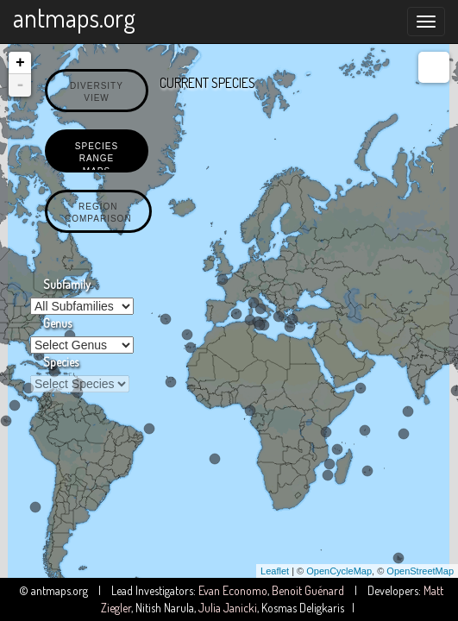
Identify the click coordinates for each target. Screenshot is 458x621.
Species (60, 361)
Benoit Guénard (308, 590)
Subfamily (67, 284)
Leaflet (274, 571)
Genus (57, 323)
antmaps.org (74, 17)
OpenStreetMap (420, 571)
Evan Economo (232, 590)
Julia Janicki (227, 607)
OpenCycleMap (339, 571)
